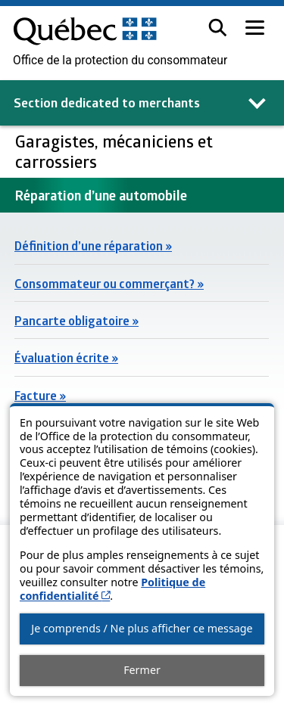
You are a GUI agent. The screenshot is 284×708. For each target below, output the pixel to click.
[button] (218, 27)
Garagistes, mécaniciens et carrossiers (114, 151)
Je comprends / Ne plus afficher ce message (141, 628)
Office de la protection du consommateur (120, 60)
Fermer (142, 670)
